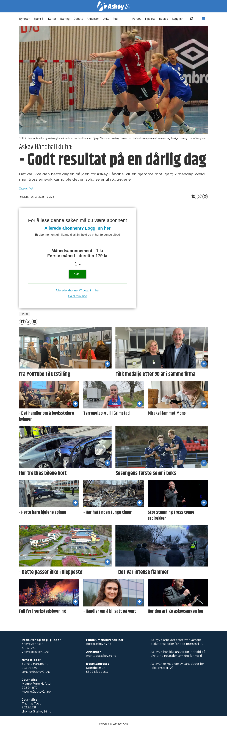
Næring (65, 19)
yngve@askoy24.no (35, 652)
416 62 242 (29, 648)
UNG (106, 19)
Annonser (93, 19)
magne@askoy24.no (36, 691)
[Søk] (191, 18)
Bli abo (163, 19)
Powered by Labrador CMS (113, 723)
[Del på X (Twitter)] (199, 196)
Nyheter (24, 19)
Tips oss (150, 19)
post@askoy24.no (98, 644)
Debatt (78, 19)
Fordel (136, 19)
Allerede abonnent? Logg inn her (78, 228)
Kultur (52, 19)
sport (25, 314)
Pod (115, 19)
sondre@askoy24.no (36, 671)
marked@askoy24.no (101, 655)
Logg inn (177, 19)
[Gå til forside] (113, 6)
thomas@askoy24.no (36, 711)
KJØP (77, 274)
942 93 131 (29, 707)
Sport (37, 19)
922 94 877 (30, 687)
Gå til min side (77, 296)
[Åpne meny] (203, 19)
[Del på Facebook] (193, 196)
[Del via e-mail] (205, 196)
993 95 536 (29, 668)
